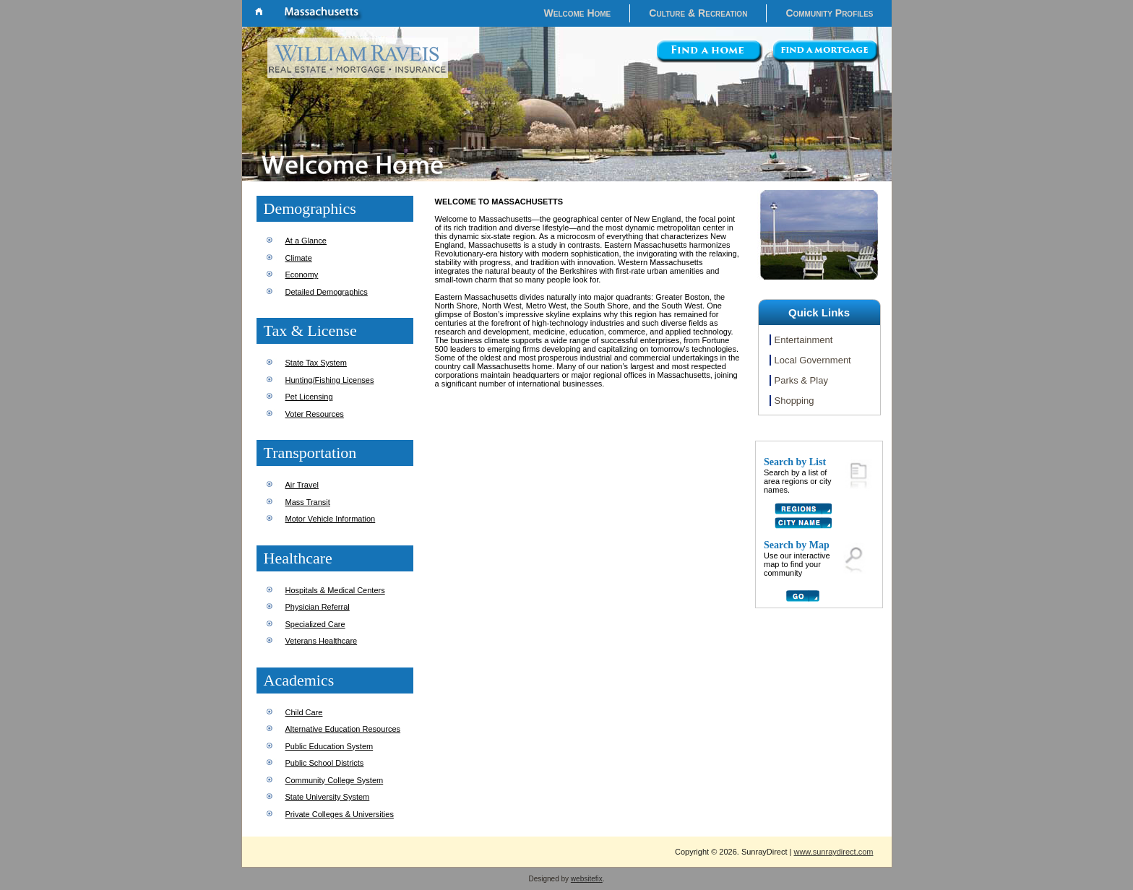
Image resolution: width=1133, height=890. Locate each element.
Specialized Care (315, 624)
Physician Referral (317, 606)
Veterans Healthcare (321, 640)
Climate (298, 258)
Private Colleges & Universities (339, 814)
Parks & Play (801, 380)
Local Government (813, 360)
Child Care (304, 712)
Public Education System (329, 746)
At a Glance (306, 240)
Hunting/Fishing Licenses (329, 380)
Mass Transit (307, 502)
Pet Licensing (309, 396)
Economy (302, 274)
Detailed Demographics (326, 292)
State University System (327, 796)
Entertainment (804, 339)
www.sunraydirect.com (833, 851)
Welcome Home (577, 13)
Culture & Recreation (698, 13)
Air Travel (302, 484)
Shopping (794, 400)
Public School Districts (324, 763)
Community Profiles (829, 13)
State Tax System (316, 362)
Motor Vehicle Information (330, 518)
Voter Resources (314, 414)
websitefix (587, 879)
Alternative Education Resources (343, 729)
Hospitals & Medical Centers (335, 590)
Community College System (334, 780)
